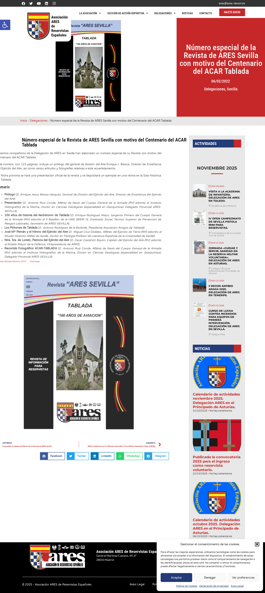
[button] (5, 25)
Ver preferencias (243, 577)
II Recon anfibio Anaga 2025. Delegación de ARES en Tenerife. (223, 294)
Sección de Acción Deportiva (127, 13)
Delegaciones (165, 13)
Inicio (23, 120)
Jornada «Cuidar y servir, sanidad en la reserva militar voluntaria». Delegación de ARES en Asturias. (223, 261)
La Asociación (90, 13)
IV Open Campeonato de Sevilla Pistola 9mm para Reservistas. (224, 231)
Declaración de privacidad (214, 586)
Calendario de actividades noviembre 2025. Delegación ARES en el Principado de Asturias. (216, 396)
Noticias (187, 13)
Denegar (210, 577)
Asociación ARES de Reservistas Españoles (130, 551)
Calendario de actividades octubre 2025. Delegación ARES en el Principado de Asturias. (216, 513)
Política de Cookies (186, 586)
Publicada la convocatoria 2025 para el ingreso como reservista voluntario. (217, 454)
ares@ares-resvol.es (232, 3)
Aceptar (176, 577)
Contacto (205, 13)
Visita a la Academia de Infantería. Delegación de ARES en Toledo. (223, 206)
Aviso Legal (237, 586)
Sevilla (241, 89)
